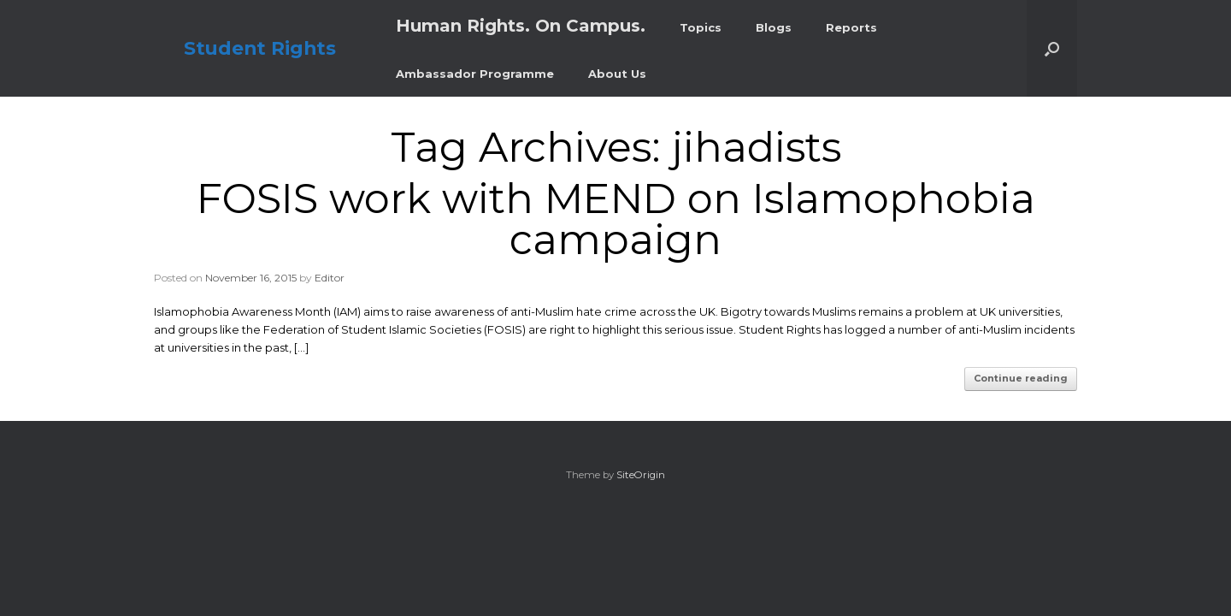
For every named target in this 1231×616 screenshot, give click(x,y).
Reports (851, 27)
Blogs (774, 27)
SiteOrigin (640, 475)
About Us (617, 73)
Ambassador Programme (475, 73)
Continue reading (1021, 378)
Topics (701, 27)
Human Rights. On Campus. (520, 25)
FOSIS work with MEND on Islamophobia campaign (616, 219)
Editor (330, 277)
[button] (1052, 48)
